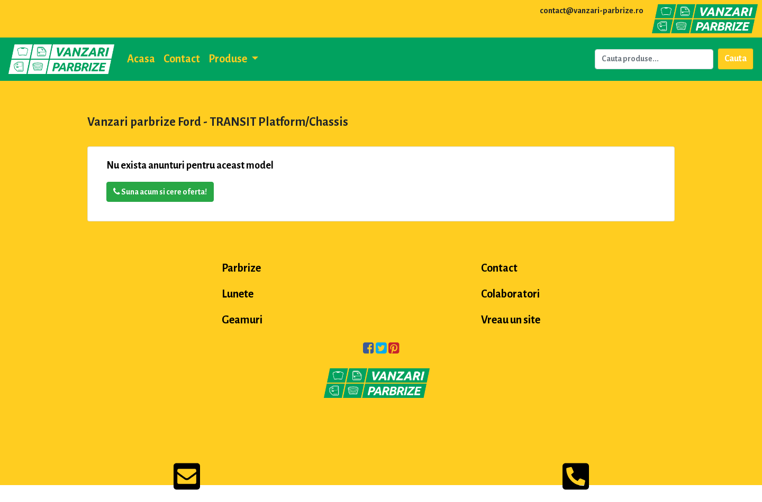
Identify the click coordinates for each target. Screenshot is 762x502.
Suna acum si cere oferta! (160, 191)
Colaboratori (510, 294)
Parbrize (241, 268)
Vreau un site (510, 320)
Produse (228, 58)
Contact (182, 58)
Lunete (237, 294)
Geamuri (242, 320)
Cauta (735, 58)
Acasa (141, 58)
